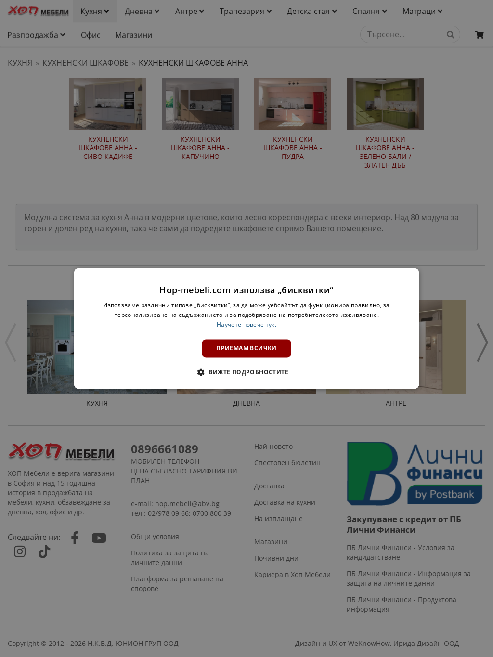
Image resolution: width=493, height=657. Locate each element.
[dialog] (246, 328)
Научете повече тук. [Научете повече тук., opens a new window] (246, 324)
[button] (246, 372)
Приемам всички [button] (246, 348)
